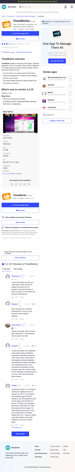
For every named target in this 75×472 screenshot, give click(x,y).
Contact (65, 446)
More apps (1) (48, 115)
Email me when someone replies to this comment (18, 252)
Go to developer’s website (12, 173)
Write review (20, 222)
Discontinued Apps (41, 453)
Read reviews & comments (10, 47)
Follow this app (8, 52)
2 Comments (17, 427)
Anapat (14, 385)
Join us (54, 1)
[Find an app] (20, 7)
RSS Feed (66, 453)
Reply (22, 297)
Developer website (24, 52)
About (37, 446)
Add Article (38, 457)
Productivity (10, 16)
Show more (20, 434)
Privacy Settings (55, 453)
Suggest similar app (57, 121)
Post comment (20, 258)
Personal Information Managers (25, 16)
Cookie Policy (54, 457)
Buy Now (20, 39)
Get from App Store (20, 33)
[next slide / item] (36, 123)
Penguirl (15, 304)
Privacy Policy (54, 450)
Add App (37, 450)
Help (64, 450)
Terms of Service (55, 446)
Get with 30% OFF (57, 61)
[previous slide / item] (4, 123)
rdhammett (16, 276)
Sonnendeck (16, 325)
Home (3, 16)
